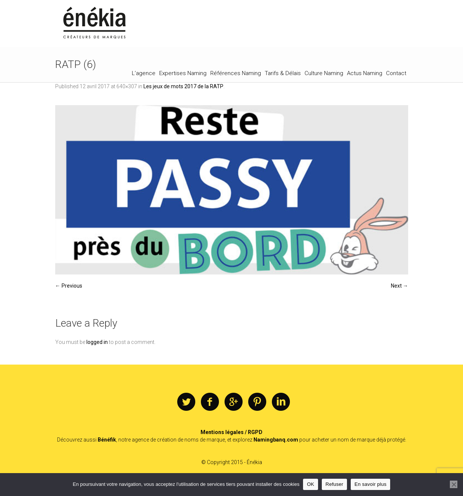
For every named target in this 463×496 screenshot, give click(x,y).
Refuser (334, 484)
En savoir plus (370, 484)
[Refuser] (453, 484)
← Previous (68, 286)
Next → (399, 286)
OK (310, 484)
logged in (97, 342)
